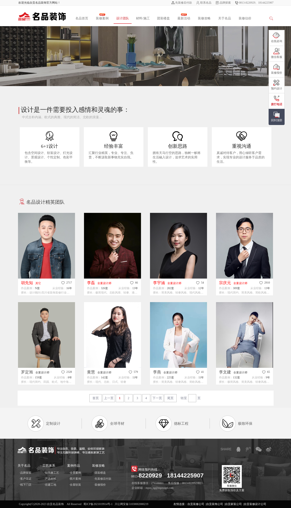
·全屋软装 (75, 484)
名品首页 (81, 18)
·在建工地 (50, 484)
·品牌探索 (26, 472)
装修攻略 (204, 18)
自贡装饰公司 (214, 504)
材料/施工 (143, 18)
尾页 (170, 398)
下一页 (157, 398)
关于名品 (224, 18)
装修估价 (245, 18)
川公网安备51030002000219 (131, 504)
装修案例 (102, 16)
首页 (95, 398)
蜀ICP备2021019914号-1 (97, 504)
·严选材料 (50, 478)
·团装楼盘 (100, 472)
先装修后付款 (183, 2)
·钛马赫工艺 (51, 472)
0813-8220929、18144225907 (256, 2)
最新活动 (183, 16)
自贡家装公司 (233, 504)
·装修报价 (100, 484)
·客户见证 (26, 478)
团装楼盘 (163, 18)
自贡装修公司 (195, 504)
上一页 (109, 398)
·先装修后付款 (103, 478)
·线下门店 (26, 484)
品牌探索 (225, 2)
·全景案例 (75, 472)
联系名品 (205, 2)
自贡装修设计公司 (255, 504)
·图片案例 (75, 478)
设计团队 (122, 18)
